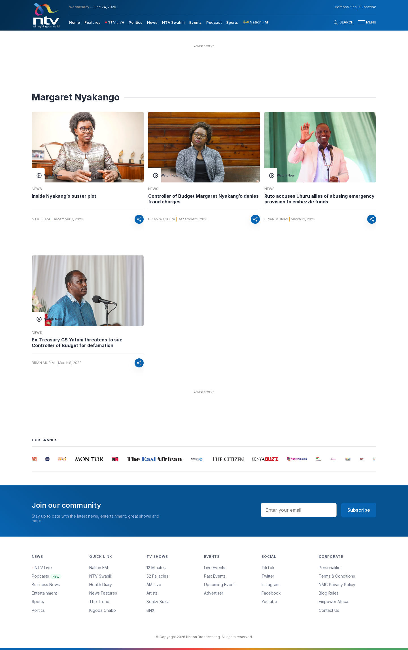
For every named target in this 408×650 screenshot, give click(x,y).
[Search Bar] (343, 22)
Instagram (270, 584)
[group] (35, 459)
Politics (38, 610)
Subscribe (358, 510)
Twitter (268, 576)
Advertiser (213, 593)
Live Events (214, 567)
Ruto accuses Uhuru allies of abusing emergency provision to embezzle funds (319, 199)
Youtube (269, 601)
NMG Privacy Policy (337, 584)
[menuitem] (74, 22)
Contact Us (329, 610)
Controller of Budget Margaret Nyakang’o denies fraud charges (203, 199)
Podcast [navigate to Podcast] (214, 22)
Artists (152, 593)
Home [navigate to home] (74, 22)
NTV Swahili (100, 576)
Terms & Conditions (337, 576)
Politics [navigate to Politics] (136, 22)
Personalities (331, 567)
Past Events (215, 576)
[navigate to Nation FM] (255, 22)
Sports (38, 601)
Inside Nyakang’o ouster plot (64, 196)
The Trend (99, 601)
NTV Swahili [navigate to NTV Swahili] (173, 22)
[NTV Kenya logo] (46, 15)
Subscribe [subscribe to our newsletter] (367, 7)
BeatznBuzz (157, 601)
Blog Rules (329, 593)
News (37, 189)
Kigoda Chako (102, 610)
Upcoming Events (220, 584)
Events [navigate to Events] (195, 22)
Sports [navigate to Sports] (232, 22)
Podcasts (46, 576)
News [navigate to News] (152, 22)
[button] (365, 22)
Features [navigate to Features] (92, 22)
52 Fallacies (157, 576)
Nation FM (98, 567)
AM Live (153, 584)
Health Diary (100, 584)
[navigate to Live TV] (114, 22)
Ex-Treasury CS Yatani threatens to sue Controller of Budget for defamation (77, 342)
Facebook (271, 593)
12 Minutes (156, 567)
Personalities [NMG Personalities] (346, 7)
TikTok (268, 567)
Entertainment (44, 593)
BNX (150, 610)
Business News (46, 584)
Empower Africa (333, 601)
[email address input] (299, 510)
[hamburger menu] (361, 22)
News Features (103, 593)
